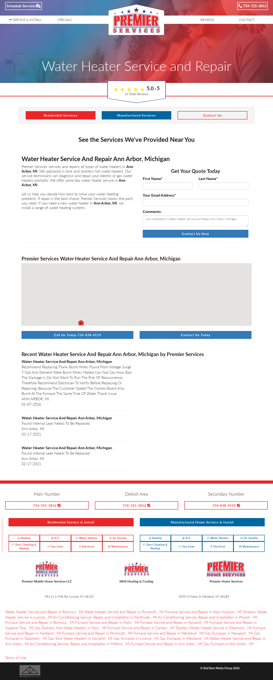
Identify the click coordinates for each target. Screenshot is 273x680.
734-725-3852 (252, 6)
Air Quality (118, 538)
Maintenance (118, 546)
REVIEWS (207, 20)
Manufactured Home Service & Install (202, 522)
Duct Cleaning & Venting (24, 546)
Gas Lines (55, 546)
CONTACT (246, 20)
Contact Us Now (195, 234)
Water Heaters (86, 538)
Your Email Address (159, 195)
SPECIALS (65, 20)
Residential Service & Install (70, 522)
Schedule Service (23, 6)
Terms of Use (15, 657)
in (44, 611)
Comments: (152, 211)
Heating (24, 538)
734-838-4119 (226, 505)
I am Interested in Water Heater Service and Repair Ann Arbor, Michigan (195, 221)
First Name (153, 178)
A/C (55, 538)
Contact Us (212, 115)
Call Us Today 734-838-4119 (77, 335)
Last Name (208, 178)
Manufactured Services (136, 115)
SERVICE (25, 20)
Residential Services (60, 115)
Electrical (86, 546)
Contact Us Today (195, 335)
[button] (81, 324)
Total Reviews (137, 94)
